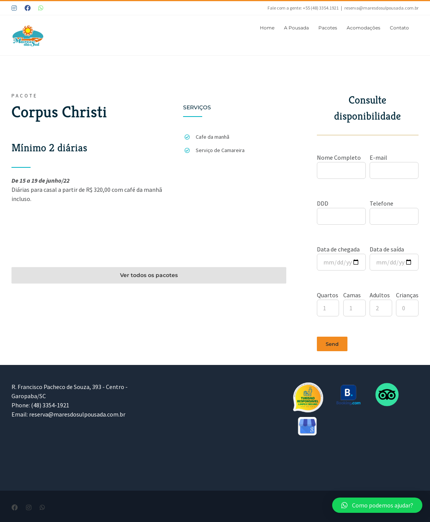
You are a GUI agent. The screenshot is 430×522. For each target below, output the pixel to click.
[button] (377, 505)
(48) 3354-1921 (50, 405)
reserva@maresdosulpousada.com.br (381, 8)
